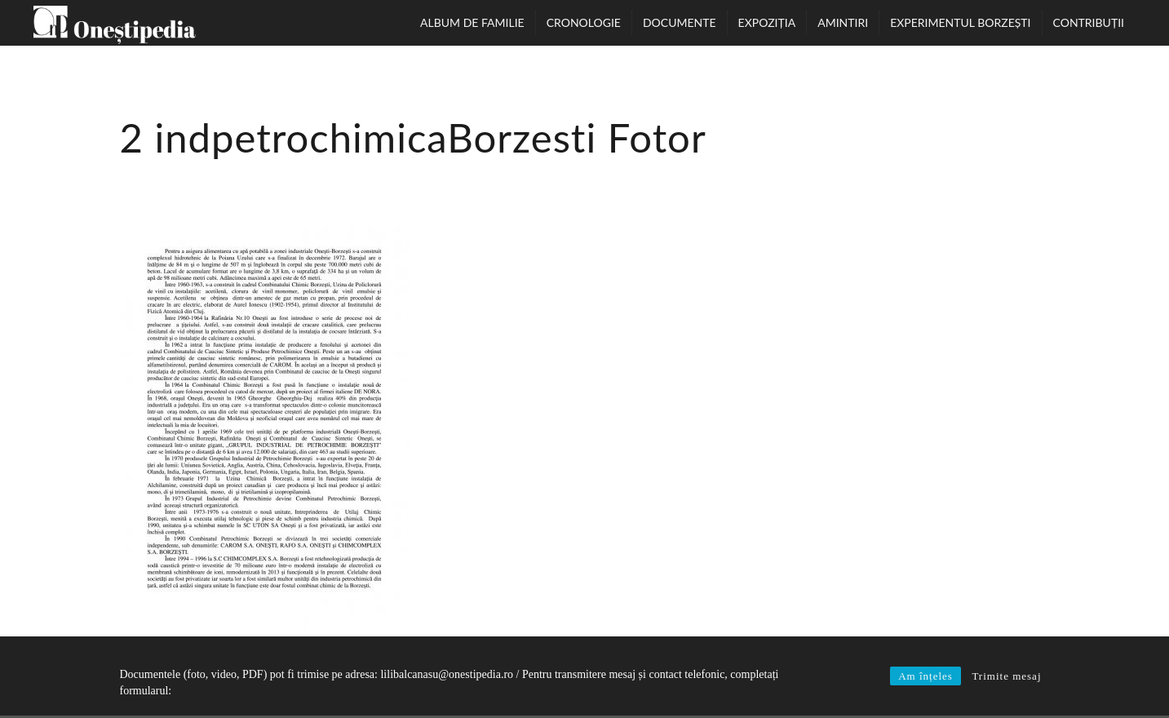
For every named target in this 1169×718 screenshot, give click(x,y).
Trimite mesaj (1006, 676)
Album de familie (472, 22)
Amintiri (842, 22)
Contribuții (1088, 22)
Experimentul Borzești (960, 22)
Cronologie (584, 22)
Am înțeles (925, 676)
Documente (679, 22)
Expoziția (767, 22)
